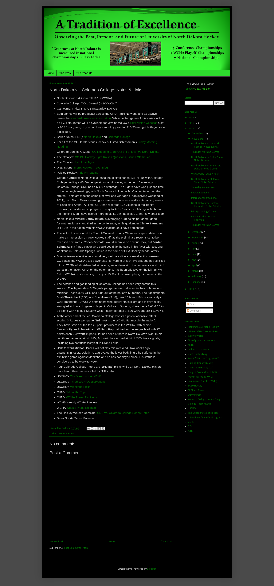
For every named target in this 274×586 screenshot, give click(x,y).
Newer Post (56, 541)
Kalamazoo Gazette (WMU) (202, 381)
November (198, 139)
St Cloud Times (196, 390)
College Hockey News (199, 403)
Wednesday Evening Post (204, 174)
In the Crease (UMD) (198, 349)
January (196, 282)
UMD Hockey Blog (197, 354)
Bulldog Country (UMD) (200, 363)
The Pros (65, 73)
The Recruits (84, 73)
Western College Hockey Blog (204, 399)
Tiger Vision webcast (143, 122)
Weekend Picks (80, 386)
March (195, 271)
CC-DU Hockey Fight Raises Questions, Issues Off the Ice (112, 157)
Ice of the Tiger (84, 162)
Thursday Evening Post (203, 187)
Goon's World (195, 336)
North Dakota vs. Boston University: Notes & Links (206, 205)
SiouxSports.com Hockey (201, 340)
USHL (191, 422)
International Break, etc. (204, 198)
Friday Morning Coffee (203, 211)
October (196, 232)
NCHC (191, 345)
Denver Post (194, 395)
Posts (191, 304)
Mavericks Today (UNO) (200, 376)
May (194, 259)
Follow (197, 88)
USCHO (192, 408)
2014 (192, 117)
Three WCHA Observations (88, 381)
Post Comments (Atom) (76, 548)
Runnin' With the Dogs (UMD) (203, 358)
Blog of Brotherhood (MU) (202, 372)
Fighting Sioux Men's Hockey (203, 327)
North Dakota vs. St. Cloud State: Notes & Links (205, 181)
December (198, 133)
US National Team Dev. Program (205, 417)
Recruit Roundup (200, 192)
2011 (192, 289)
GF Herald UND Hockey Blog (203, 331)
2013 (192, 123)
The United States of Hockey (203, 413)
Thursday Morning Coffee (205, 152)
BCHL (191, 426)
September (198, 237)
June (194, 254)
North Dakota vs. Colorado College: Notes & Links (205, 145)
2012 (192, 128)
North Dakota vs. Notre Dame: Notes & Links (207, 159)
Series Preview (66, 434)
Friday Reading (88, 172)
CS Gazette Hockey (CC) (200, 367)
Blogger (151, 569)
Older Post (166, 541)
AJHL (190, 431)
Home (50, 73)
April (194, 265)
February (197, 276)
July (194, 248)
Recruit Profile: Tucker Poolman (203, 218)
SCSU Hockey (195, 385)
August (196, 243)
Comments (194, 310)
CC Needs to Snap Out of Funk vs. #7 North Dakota (125, 151)
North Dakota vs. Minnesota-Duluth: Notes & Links (206, 167)
